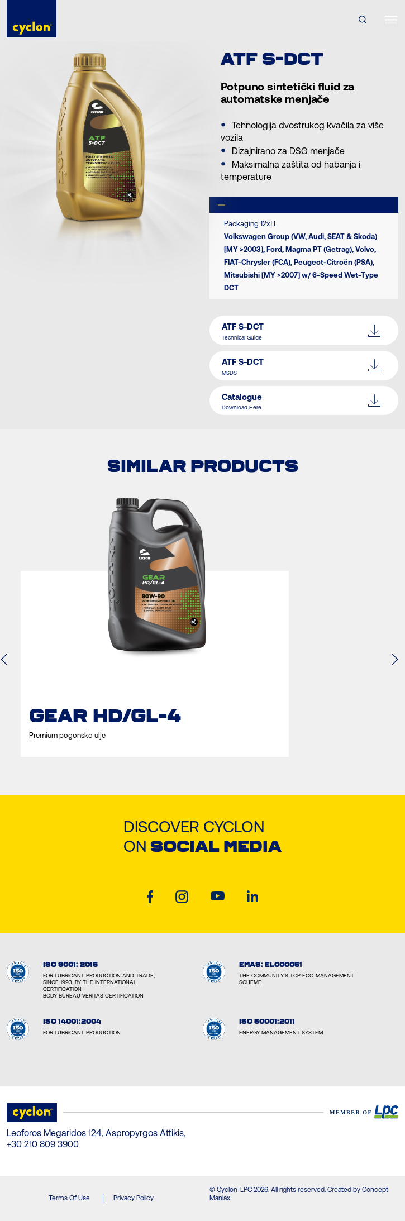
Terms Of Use (69, 1198)
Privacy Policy (133, 1198)
